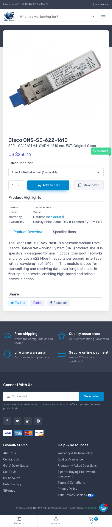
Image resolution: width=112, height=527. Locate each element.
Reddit (38, 303)
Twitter (18, 303)
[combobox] (55, 16)
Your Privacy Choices (76, 495)
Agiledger (90, 507)
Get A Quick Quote (16, 466)
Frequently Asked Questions (77, 466)
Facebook (58, 303)
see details (55, 217)
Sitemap (9, 490)
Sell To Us (9, 472)
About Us (9, 453)
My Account (11, 478)
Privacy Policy (67, 489)
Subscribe (91, 396)
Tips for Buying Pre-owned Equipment (76, 474)
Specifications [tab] (64, 232)
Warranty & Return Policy (75, 453)
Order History (12, 484)
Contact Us (11, 459)
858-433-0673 (36, 4)
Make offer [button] (88, 185)
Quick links (99, 4)
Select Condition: (21, 163)
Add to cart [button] (48, 185)
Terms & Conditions (71, 483)
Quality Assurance (70, 459)
